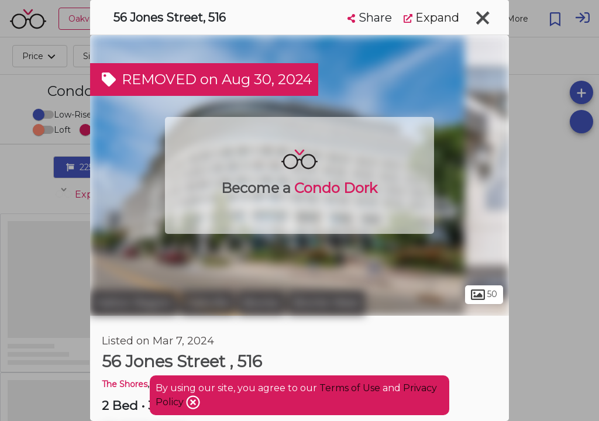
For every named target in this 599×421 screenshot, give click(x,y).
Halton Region (133, 302)
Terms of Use (349, 388)
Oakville (207, 302)
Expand (431, 18)
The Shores (124, 384)
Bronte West (326, 302)
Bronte (261, 302)
